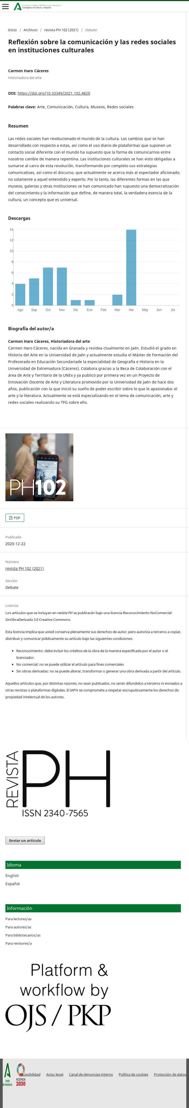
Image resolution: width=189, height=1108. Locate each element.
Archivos (30, 29)
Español (12, 883)
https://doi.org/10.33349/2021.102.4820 (54, 93)
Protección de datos (170, 1074)
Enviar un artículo (25, 840)
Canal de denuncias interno (91, 1074)
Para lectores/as (18, 918)
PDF (16, 517)
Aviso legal (54, 1074)
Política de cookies (133, 1074)
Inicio (12, 29)
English (12, 875)
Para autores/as (18, 927)
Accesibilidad (30, 1074)
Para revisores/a (18, 943)
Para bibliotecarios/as (22, 935)
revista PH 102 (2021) (61, 29)
